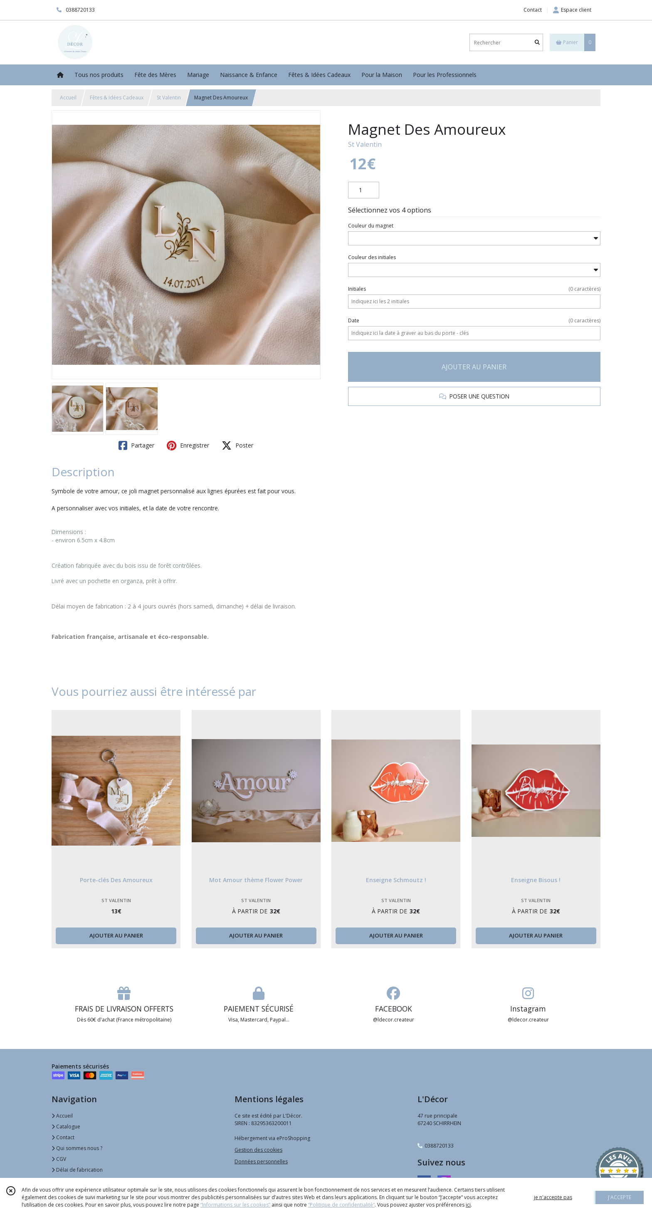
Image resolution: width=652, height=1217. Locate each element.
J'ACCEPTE (619, 1197)
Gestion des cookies (258, 1149)
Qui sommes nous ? (77, 1148)
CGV (59, 1159)
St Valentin (169, 97)
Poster (237, 445)
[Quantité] (363, 190)
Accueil (68, 97)
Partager (136, 445)
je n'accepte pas (553, 1197)
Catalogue (66, 1126)
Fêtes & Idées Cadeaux (116, 97)
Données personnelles (261, 1161)
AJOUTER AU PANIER (474, 366)
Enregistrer (188, 445)
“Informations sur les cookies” (235, 1204)
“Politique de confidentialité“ (341, 1204)
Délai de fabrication (77, 1169)
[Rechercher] (537, 43)
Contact (533, 9)
